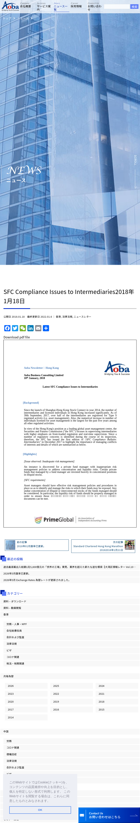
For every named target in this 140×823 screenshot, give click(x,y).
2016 (56, 709)
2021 (101, 693)
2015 (101, 709)
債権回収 (12, 754)
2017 (11, 709)
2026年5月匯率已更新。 (17, 573)
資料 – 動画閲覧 (12, 608)
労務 (9, 741)
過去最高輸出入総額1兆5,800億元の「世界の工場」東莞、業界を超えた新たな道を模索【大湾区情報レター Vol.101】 (70, 567)
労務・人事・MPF (17, 624)
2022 (56, 693)
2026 (11, 686)
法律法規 (67, 316)
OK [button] (40, 809)
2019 (56, 701)
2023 (11, 693)
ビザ (9, 650)
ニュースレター (82, 316)
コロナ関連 (13, 657)
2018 (101, 701)
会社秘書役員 (14, 630)
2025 (56, 686)
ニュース (22, 18)
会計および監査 (15, 637)
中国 (5, 731)
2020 (11, 701)
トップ (7, 18)
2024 (101, 686)
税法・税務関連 (15, 663)
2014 (11, 717)
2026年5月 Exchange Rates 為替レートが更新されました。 (37, 580)
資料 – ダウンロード (14, 601)
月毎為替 (8, 676)
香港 (58, 316)
